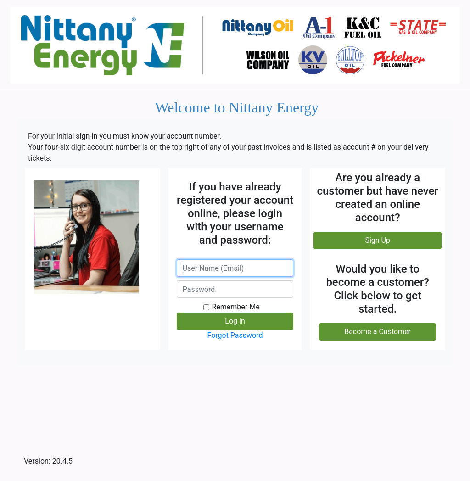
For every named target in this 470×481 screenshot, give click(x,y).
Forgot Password (235, 335)
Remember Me (235, 306)
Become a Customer (377, 331)
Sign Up (377, 240)
